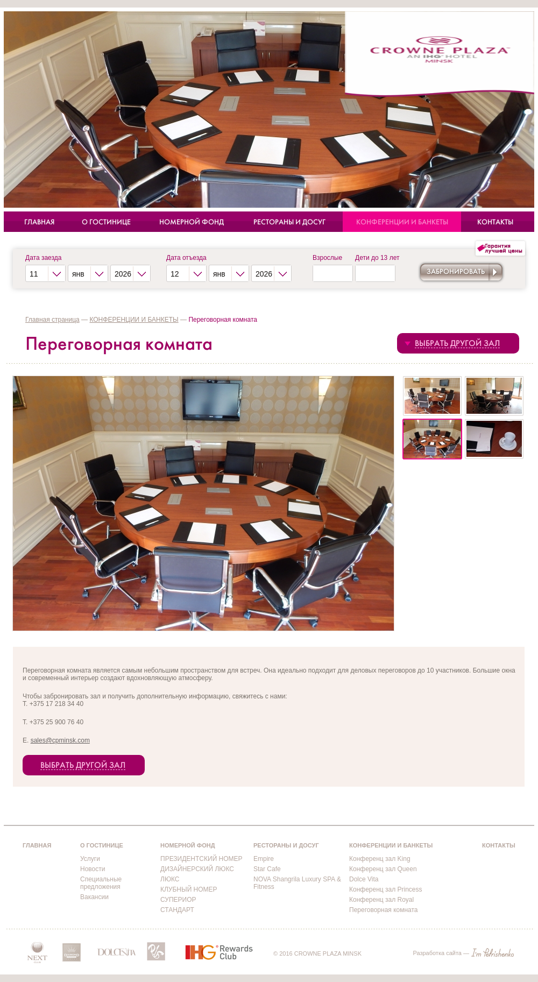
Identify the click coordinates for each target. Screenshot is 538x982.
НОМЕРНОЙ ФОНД (191, 222)
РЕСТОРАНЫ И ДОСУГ (289, 222)
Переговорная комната (383, 910)
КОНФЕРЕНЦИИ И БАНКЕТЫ (402, 222)
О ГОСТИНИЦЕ (106, 222)
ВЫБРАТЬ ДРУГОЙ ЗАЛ (457, 343)
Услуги (90, 859)
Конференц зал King (379, 859)
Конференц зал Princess (385, 889)
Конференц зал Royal (381, 899)
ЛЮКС (170, 879)
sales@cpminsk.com (60, 740)
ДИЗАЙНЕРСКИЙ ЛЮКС (197, 869)
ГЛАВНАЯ (39, 222)
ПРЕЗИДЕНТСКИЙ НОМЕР (201, 859)
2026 (123, 274)
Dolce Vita (363, 879)
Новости (92, 869)
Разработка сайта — (463, 953)
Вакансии (94, 897)
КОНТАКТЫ (495, 222)
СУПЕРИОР (178, 899)
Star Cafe (267, 869)
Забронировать (456, 271)
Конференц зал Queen (383, 869)
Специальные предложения (101, 883)
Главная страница (52, 319)
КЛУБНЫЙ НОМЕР (188, 889)
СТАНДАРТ (177, 910)
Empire (263, 859)
